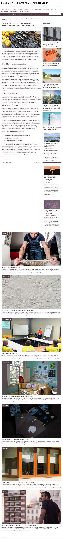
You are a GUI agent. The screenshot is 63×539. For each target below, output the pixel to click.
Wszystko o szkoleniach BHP (10, 353)
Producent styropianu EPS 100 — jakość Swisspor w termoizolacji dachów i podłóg (52, 44)
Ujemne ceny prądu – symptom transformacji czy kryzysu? (52, 128)
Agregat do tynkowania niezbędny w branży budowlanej (18, 310)
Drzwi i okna (8, 9)
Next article (37, 162)
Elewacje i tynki (4, 11)
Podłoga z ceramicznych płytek (11, 267)
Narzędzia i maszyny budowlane (33, 6)
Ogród (31, 9)
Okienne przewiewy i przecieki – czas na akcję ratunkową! (19, 482)
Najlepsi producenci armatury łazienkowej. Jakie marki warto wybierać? (50, 178)
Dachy (2, 9)
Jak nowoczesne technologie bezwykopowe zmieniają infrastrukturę (51, 65)
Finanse (14, 9)
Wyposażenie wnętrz (14, 11)
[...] (56, 160)
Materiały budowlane (12, 6)
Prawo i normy (22, 6)
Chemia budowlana (56, 6)
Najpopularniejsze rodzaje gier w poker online (15, 439)
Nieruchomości (38, 9)
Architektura (46, 9)
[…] (40, 272)
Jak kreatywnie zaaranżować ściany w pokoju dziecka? (17, 396)
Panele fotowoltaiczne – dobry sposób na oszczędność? (51, 145)
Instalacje (3, 6)
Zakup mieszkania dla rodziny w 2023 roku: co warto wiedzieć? (20, 525)
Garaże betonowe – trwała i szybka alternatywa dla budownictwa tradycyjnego (51, 86)
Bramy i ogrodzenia (24, 11)
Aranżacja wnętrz (46, 6)
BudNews (12, 28)
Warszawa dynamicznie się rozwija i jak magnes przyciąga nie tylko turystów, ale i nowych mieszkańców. (52, 107)
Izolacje (26, 9)
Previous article (7, 162)
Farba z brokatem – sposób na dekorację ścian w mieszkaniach (52, 211)
